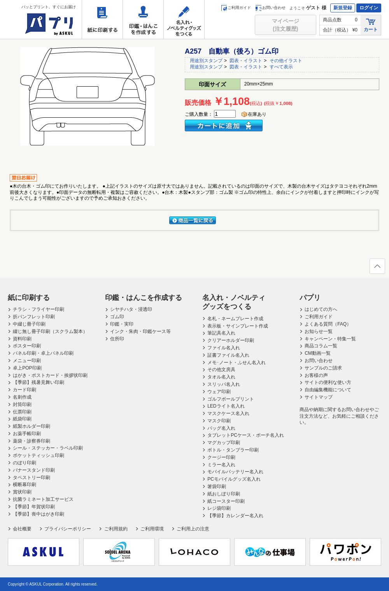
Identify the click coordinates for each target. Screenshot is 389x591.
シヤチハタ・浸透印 (131, 309)
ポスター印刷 (27, 346)
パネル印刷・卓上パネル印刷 (43, 353)
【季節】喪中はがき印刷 (38, 514)
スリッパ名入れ (223, 384)
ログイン (368, 7)
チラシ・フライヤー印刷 (38, 309)
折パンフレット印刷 (34, 316)
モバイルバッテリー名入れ (235, 471)
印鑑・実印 (121, 324)
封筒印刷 (22, 404)
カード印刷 (24, 389)
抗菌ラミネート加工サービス (43, 499)
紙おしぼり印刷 (223, 494)
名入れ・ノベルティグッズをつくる (184, 19)
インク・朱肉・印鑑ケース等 (140, 331)
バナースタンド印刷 (34, 470)
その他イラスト (286, 60)
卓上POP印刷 (27, 368)
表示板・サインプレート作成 (237, 326)
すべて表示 (281, 67)
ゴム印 (117, 316)
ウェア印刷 (219, 391)
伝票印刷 (22, 412)
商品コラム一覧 (321, 346)
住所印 (117, 339)
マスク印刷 (219, 421)
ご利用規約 (116, 529)
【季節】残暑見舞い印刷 (38, 382)
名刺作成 (22, 397)
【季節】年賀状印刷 (34, 506)
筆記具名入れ (221, 333)
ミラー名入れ (221, 464)
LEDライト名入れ (225, 406)
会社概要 (22, 529)
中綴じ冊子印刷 (29, 324)
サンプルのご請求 (323, 368)
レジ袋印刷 (219, 508)
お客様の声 (316, 375)
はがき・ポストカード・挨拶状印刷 (50, 375)
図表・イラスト (246, 60)
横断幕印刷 (24, 484)
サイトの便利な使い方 (328, 382)
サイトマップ (319, 397)
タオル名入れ (221, 377)
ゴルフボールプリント (230, 399)
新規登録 (342, 7)
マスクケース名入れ (228, 413)
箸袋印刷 (216, 486)
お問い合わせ (271, 7)
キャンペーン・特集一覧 (330, 339)
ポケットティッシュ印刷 (38, 455)
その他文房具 (221, 369)
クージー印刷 (221, 457)
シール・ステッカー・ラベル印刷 (48, 448)
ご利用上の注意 (193, 529)
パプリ (310, 298)
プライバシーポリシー (67, 529)
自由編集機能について (328, 389)
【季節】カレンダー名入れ (235, 515)
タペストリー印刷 (31, 477)
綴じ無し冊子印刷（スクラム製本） (50, 331)
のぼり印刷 (24, 462)
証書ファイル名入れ (228, 355)
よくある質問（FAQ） (328, 324)
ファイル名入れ (223, 347)
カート (371, 24)
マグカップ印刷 (223, 442)
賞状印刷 (22, 492)
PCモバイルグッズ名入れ (234, 479)
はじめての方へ (321, 309)
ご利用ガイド (236, 7)
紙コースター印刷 (226, 501)
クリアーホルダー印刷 (230, 340)
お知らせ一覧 (319, 331)
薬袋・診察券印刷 (31, 441)
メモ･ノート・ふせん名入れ (236, 362)
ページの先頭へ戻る (377, 268)
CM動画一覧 (318, 353)
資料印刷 (22, 339)
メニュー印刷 (27, 360)
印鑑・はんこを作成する (143, 19)
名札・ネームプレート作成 (235, 318)
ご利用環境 (152, 529)
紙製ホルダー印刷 (31, 426)
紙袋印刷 (22, 419)
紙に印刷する (102, 19)
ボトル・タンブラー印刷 (233, 450)
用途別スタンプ (206, 60)
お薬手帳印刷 (27, 433)
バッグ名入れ (221, 428)
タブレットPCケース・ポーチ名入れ (245, 435)
